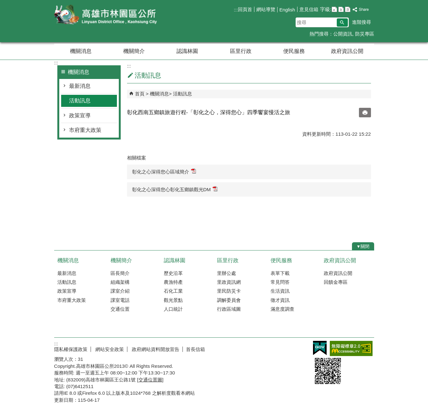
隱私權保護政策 (70, 349)
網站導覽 (265, 9)
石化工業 (173, 291)
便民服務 (294, 51)
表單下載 (280, 273)
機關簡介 (134, 51)
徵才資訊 (280, 300)
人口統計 (173, 309)
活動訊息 (80, 101)
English (287, 9)
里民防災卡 (229, 291)
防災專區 (364, 33)
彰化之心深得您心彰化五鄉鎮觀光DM (175, 189)
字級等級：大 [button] (347, 9)
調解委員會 (229, 300)
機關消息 (81, 51)
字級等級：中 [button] (341, 9)
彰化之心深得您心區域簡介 (164, 171)
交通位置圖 (150, 379)
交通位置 (120, 309)
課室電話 (120, 300)
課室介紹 (120, 291)
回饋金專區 (336, 282)
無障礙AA (351, 348)
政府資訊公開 (347, 51)
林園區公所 (107, 15)
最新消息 (80, 86)
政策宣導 (80, 116)
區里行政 (241, 51)
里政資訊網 (229, 282)
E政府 (320, 348)
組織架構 (120, 282)
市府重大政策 (85, 130)
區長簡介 (120, 273)
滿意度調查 (282, 309)
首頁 (139, 93)
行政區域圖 (229, 309)
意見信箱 (308, 9)
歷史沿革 (173, 273)
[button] (342, 22)
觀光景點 (173, 300)
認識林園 (187, 51)
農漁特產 (173, 282)
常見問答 (280, 282)
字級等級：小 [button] (334, 9)
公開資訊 (342, 33)
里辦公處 (226, 273)
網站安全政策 (109, 349)
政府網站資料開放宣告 (155, 349)
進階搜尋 (361, 22)
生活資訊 (280, 291)
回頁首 (245, 9)
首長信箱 (195, 349)
